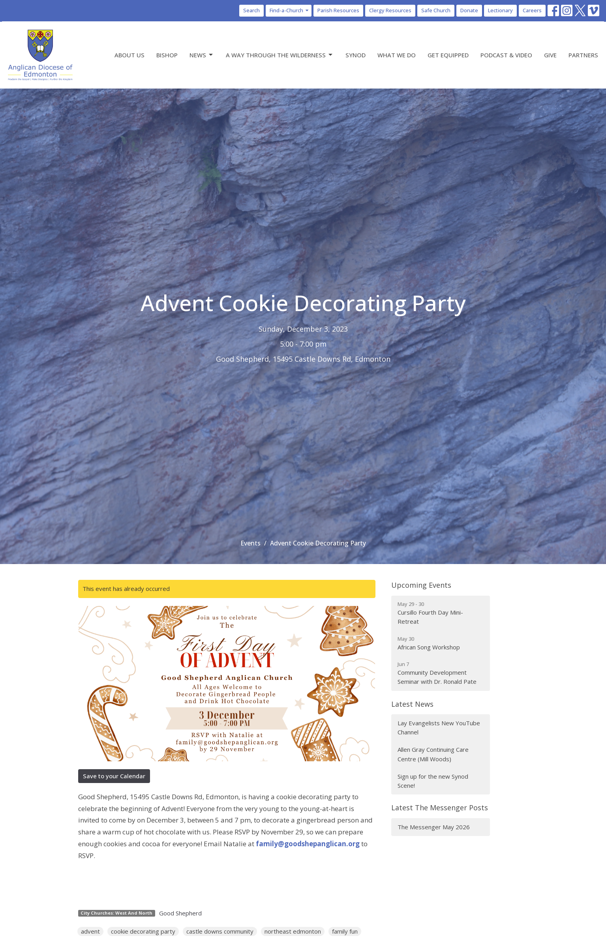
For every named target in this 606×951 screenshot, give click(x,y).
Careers (532, 10)
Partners (583, 55)
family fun (345, 931)
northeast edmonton (293, 931)
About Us (129, 55)
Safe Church (435, 10)
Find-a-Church (290, 10)
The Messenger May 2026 (434, 827)
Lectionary (500, 10)
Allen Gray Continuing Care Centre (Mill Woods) (433, 753)
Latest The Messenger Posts (439, 807)
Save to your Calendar (114, 776)
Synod (355, 55)
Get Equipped (448, 55)
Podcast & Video (506, 55)
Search (251, 10)
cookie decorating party (143, 931)
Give (550, 55)
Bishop (167, 55)
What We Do (396, 55)
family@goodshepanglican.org (308, 843)
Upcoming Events (421, 585)
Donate (469, 10)
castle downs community (219, 931)
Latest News (412, 704)
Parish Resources (338, 10)
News (201, 55)
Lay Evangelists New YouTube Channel (439, 727)
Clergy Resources (390, 10)
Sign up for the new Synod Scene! (433, 780)
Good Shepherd (180, 913)
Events (250, 543)
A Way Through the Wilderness (280, 55)
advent (90, 931)
